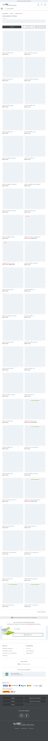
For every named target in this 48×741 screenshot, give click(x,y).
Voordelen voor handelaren (9, 653)
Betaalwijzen (29, 653)
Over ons (28, 648)
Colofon (13, 698)
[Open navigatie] (2, 8)
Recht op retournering (35, 701)
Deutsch (16, 728)
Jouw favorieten (41, 4)
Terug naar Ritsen (41, 611)
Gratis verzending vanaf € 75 (24, 1)
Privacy (13, 701)
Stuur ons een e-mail (24, 664)
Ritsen (11, 13)
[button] (21, 49)
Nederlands (24, 728)
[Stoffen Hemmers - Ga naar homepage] (23, 724)
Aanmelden (38, 4)
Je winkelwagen (45, 4)
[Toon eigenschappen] (40, 27)
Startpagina (5, 13)
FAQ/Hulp (5, 655)
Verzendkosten (30, 651)
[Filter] (11, 27)
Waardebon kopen (7, 651)
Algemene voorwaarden (35, 698)
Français (31, 728)
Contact (13, 704)
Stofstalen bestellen (7, 648)
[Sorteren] (28, 27)
